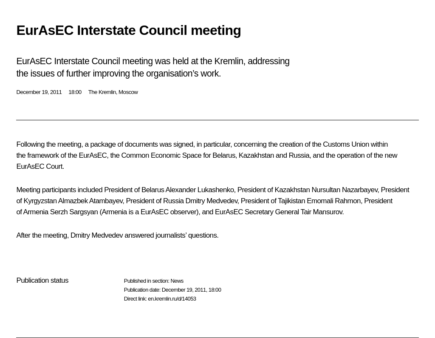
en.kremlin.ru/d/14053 (172, 298)
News (176, 281)
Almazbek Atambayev (90, 201)
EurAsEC (93, 155)
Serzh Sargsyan (74, 212)
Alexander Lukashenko (200, 190)
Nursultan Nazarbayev (344, 190)
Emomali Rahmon (334, 201)
